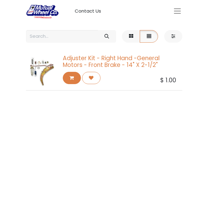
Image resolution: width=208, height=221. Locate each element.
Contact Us (88, 11)
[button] (72, 78)
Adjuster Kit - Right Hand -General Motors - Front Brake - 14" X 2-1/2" (111, 61)
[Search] (107, 36)
